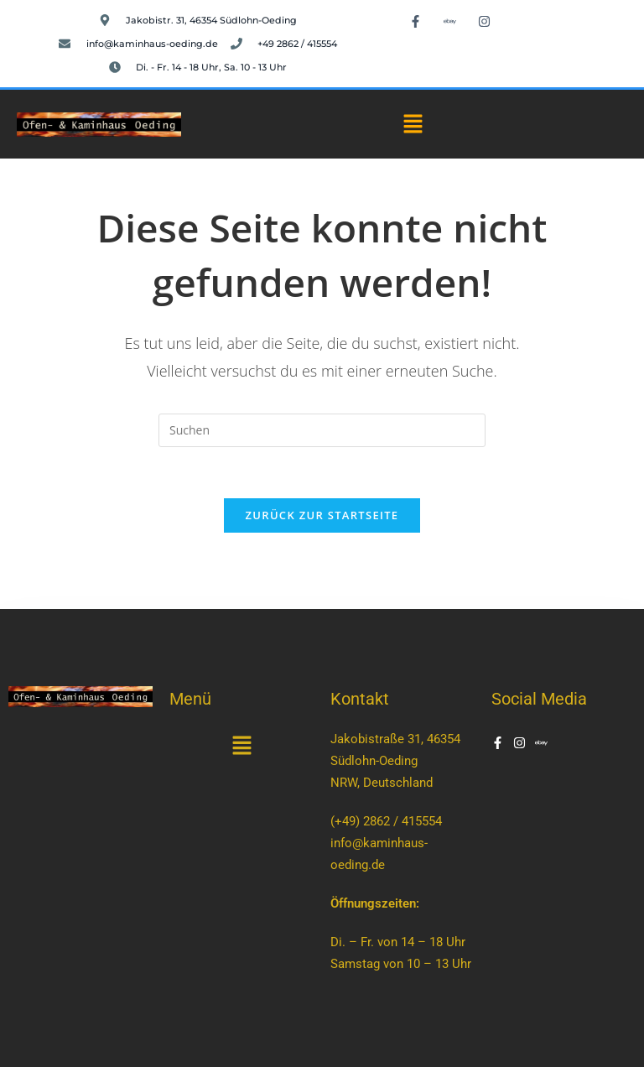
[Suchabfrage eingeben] (322, 430)
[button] (412, 124)
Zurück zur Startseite (322, 515)
